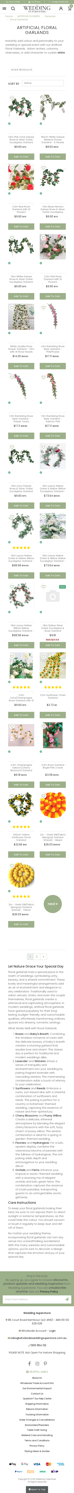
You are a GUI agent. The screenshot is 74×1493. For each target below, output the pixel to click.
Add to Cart (21, 156)
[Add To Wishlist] (12, 98)
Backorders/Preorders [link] (37, 1425)
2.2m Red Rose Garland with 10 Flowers (21, 209)
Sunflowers (22, 1088)
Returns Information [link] (37, 1409)
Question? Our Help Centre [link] (37, 1398)
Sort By (13, 84)
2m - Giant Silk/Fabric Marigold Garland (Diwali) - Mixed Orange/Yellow (53, 838)
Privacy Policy (49, 1291)
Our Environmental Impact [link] (37, 1388)
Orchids (20, 1170)
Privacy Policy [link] (37, 1445)
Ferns (35, 1170)
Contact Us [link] (37, 1393)
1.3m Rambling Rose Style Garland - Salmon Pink (53, 418)
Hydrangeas (41, 1143)
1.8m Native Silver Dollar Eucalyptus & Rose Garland (52, 628)
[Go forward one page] (43, 957)
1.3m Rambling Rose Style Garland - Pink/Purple (53, 349)
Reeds (41, 1088)
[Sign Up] (67, 1299)
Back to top (37, 1489)
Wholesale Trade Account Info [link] (37, 1383)
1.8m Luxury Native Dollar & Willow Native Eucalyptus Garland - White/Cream (53, 559)
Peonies (20, 1143)
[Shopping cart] (69, 8)
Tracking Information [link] (37, 1414)
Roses (19, 1034)
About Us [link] (37, 1377)
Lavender (21, 1061)
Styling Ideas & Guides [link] (37, 1451)
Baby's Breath (39, 1034)
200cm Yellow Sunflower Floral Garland (21, 837)
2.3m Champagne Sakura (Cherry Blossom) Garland (21, 767)
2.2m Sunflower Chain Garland (53, 696)
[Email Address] (33, 1299)
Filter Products (21, 69)
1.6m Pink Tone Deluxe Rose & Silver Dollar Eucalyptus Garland (21, 139)
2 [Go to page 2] (37, 957)
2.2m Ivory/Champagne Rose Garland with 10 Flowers (21, 699)
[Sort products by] (43, 83)
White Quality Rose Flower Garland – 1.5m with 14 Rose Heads (21, 349)
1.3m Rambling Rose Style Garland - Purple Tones (21, 418)
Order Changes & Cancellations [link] (37, 1419)
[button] (4, 8)
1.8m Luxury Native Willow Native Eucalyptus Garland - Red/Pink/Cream (21, 629)
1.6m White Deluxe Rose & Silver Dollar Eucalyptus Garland (21, 279)
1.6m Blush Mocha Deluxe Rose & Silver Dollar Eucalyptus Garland (53, 210)
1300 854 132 (38, 1345)
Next (53, 903)
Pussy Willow (53, 1115)
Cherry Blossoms (26, 1115)
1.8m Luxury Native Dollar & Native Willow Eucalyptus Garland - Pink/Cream (21, 559)
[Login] (61, 8)
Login (52, 1331)
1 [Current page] (30, 957)
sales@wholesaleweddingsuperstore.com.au (39, 1338)
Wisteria (40, 1061)
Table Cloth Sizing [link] (37, 1429)
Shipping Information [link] (37, 1403)
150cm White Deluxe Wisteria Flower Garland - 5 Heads (53, 139)
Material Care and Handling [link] (37, 1435)
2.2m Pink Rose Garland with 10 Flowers (53, 279)
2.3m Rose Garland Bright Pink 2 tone (52, 766)
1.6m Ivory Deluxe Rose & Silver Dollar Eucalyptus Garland (21, 488)
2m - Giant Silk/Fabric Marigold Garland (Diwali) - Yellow (21, 907)
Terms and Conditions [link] (37, 1440)
